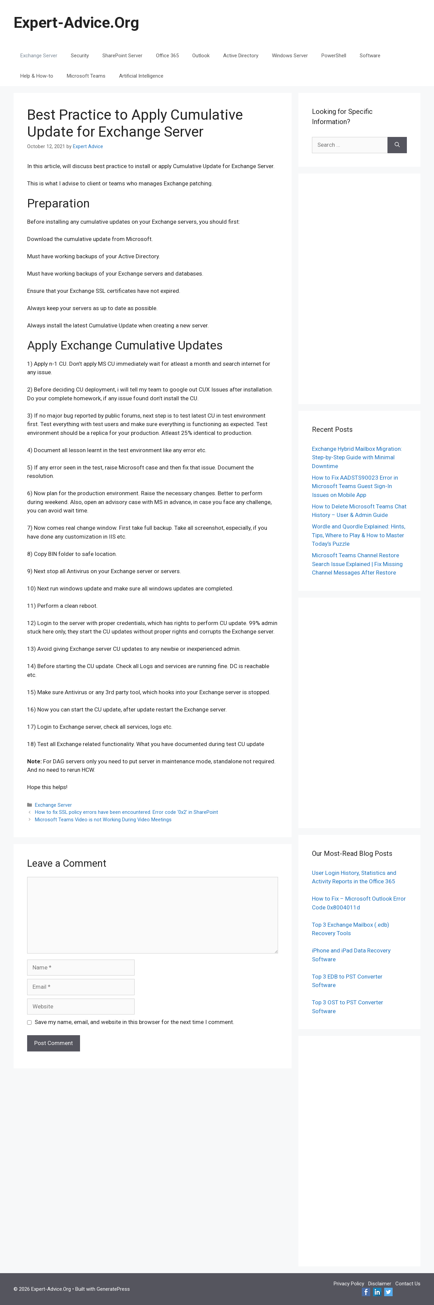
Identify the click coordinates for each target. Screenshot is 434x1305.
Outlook (201, 56)
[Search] (397, 145)
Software (370, 56)
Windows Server (290, 56)
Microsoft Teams (86, 76)
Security (80, 56)
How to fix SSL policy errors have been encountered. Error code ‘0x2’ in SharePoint (126, 812)
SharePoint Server (122, 56)
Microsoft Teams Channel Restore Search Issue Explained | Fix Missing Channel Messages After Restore (357, 564)
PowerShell (333, 56)
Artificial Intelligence (141, 76)
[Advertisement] (359, 288)
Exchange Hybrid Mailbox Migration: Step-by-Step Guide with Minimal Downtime (357, 457)
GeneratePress (113, 1289)
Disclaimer (379, 1284)
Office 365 (167, 56)
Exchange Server (38, 56)
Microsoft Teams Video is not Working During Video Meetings (103, 820)
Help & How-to (36, 76)
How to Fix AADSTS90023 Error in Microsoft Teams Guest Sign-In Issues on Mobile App (355, 486)
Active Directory (240, 56)
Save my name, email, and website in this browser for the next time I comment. (134, 1022)
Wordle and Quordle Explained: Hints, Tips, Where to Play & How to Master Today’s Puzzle (358, 535)
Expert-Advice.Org (76, 23)
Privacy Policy (349, 1284)
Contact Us (407, 1284)
